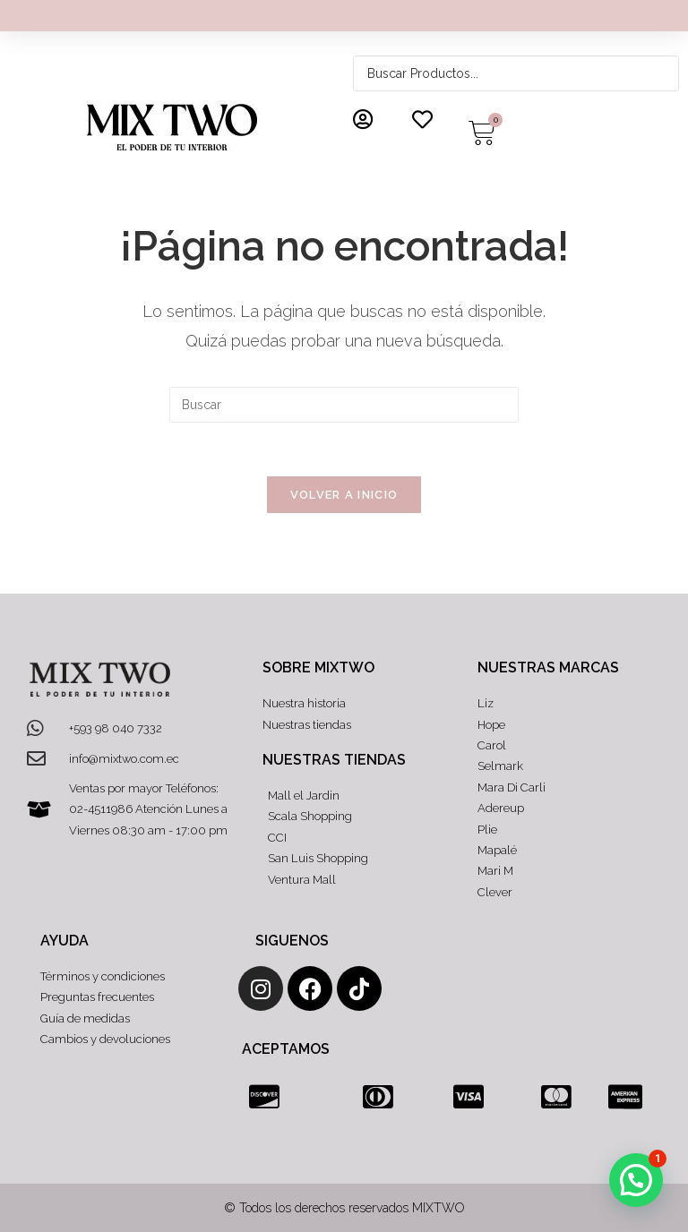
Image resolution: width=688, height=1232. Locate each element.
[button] (636, 1180)
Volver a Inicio (344, 494)
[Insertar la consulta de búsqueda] (344, 405)
